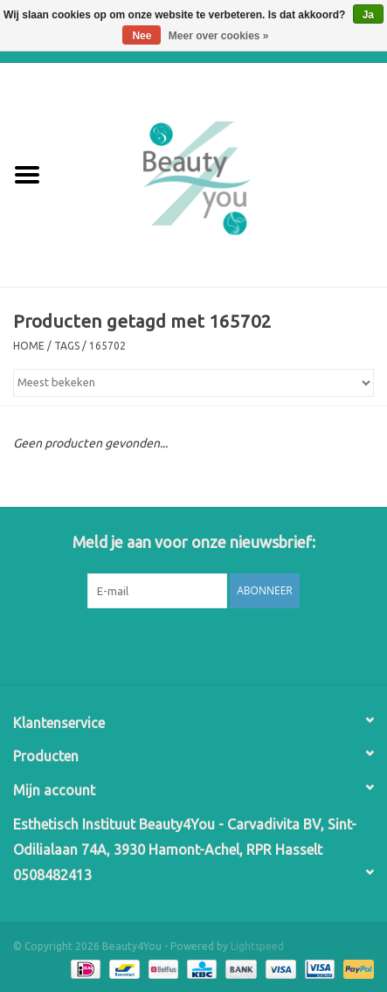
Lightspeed (257, 946)
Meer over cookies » (219, 36)
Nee (141, 36)
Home (29, 345)
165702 (107, 345)
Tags (66, 345)
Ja (368, 15)
